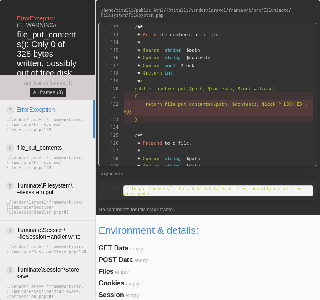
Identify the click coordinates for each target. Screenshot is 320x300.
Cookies (111, 283)
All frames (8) (48, 92)
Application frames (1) (48, 83)
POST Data (115, 259)
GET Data (113, 248)
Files (105, 271)
